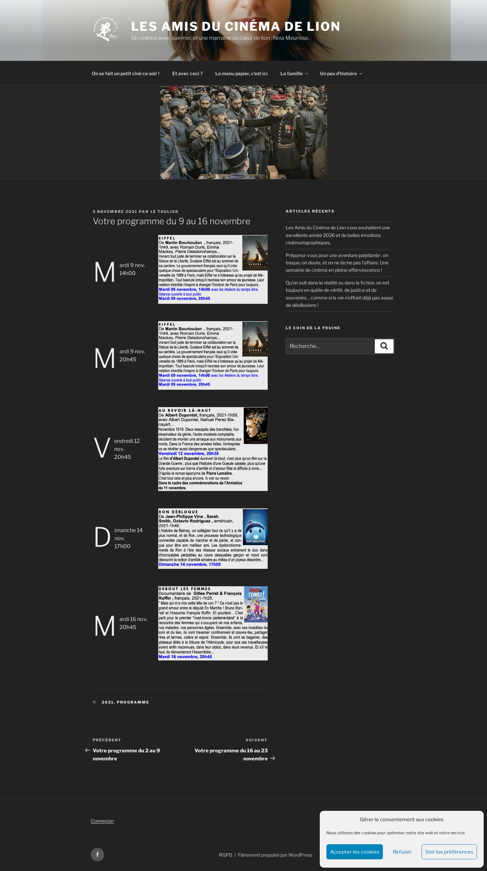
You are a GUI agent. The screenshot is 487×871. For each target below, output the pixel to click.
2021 (108, 702)
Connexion (102, 821)
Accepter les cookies (354, 852)
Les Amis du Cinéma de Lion (236, 26)
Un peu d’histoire (341, 73)
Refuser (402, 852)
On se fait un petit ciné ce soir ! (126, 73)
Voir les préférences (449, 852)
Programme (133, 702)
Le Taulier (165, 211)
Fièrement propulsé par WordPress (275, 855)
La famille (294, 73)
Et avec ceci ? (187, 73)
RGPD (225, 855)
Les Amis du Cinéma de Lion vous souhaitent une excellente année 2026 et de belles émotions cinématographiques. (338, 235)
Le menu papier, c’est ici (241, 73)
